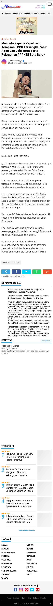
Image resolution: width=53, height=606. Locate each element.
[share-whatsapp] (36, 271)
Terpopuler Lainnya (26, 530)
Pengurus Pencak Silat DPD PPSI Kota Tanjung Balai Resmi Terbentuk (19, 457)
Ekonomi (5, 549)
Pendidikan (32, 563)
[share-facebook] (16, 271)
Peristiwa (6, 567)
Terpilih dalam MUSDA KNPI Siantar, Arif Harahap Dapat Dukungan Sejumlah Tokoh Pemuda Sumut (20, 489)
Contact (16, 598)
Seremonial (32, 571)
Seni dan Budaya (8, 571)
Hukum (27, 13)
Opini (29, 560)
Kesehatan (31, 552)
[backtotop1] (50, 603)
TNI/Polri (5, 574)
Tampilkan (46, 341)
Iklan (23, 598)
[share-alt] (5, 271)
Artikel (30, 545)
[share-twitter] (26, 271)
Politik (30, 567)
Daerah (8, 13)
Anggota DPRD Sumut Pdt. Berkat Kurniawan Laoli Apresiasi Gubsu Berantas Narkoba (19, 505)
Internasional (8, 552)
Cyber (28, 598)
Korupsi (13, 39)
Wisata (4, 578)
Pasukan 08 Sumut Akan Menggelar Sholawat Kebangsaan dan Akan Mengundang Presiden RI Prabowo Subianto (18, 475)
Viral (29, 574)
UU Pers (36, 598)
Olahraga (5, 560)
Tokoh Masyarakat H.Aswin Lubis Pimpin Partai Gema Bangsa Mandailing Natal (19, 519)
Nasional (31, 556)
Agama (43, 13)
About (9, 598)
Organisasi (17, 13)
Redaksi (43, 598)
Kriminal (35, 13)
